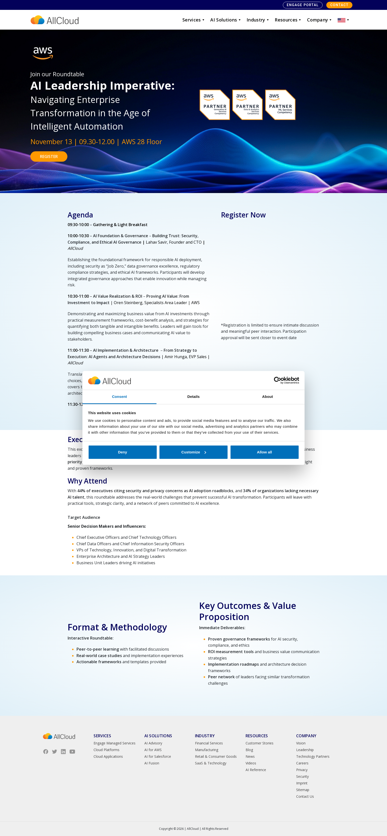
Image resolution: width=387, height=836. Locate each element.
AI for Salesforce (157, 756)
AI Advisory (153, 743)
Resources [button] (288, 20)
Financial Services (209, 743)
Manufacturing (206, 749)
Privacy (302, 769)
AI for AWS (153, 749)
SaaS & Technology (210, 763)
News (250, 756)
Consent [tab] (119, 396)
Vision (301, 743)
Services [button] (193, 20)
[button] (343, 20)
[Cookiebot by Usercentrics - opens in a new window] (277, 380)
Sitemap (302, 789)
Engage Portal (303, 5)
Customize (193, 452)
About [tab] (267, 396)
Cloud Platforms (106, 749)
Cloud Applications (108, 756)
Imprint (302, 783)
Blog (249, 749)
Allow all (264, 452)
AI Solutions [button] (226, 20)
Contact (339, 5)
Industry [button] (258, 20)
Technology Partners (312, 756)
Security (302, 776)
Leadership (305, 749)
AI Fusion (151, 763)
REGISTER (49, 156)
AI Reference (256, 769)
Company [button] (320, 20)
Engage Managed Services (114, 743)
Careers (302, 763)
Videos (251, 763)
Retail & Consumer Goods (216, 756)
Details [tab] (193, 396)
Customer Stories (259, 743)
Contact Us (305, 796)
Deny (122, 452)
